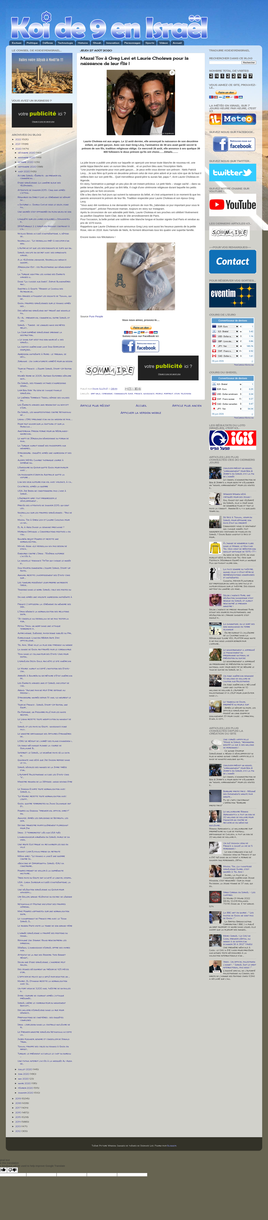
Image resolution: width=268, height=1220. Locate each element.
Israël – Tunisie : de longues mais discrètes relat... (41, 326)
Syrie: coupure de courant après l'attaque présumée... (41, 997)
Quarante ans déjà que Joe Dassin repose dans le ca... (44, 761)
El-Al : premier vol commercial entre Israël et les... (44, 319)
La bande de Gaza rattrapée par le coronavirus (44, 649)
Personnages (132, 42)
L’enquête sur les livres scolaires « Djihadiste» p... (44, 220)
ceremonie (107, 393)
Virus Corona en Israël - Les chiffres (239, 894)
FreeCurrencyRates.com (244, 365)
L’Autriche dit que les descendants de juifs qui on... (45, 248)
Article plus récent (95, 405)
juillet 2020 (25, 1069)
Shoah (97, 42)
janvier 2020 (26, 1092)
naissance (149, 393)
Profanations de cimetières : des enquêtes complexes (40, 1019)
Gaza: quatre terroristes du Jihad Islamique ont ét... (44, 805)
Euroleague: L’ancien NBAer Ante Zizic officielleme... (39, 639)
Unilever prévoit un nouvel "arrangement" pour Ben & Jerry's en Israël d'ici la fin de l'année (238, 472)
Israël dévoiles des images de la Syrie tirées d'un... (42, 768)
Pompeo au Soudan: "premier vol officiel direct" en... (43, 812)
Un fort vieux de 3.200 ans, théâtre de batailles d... (44, 990)
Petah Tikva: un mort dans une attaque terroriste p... (39, 627)
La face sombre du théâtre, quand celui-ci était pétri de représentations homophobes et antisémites (238, 573)
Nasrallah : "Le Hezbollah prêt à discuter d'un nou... (43, 242)
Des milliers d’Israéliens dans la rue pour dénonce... (41, 1011)
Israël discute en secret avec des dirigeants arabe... (42, 254)
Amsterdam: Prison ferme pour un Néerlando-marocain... (43, 432)
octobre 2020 (26, 162)
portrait (168, 393)
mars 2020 (24, 1083)
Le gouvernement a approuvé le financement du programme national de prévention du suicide (239, 654)
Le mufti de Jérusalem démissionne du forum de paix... (43, 440)
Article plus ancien (187, 405)
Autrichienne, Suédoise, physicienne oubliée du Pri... (45, 633)
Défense (48, 42)
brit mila (95, 393)
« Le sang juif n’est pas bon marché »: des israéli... (41, 341)
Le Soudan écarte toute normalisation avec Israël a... (41, 790)
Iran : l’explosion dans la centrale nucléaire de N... (44, 1026)
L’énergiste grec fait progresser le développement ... (37, 499)
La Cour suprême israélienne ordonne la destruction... (40, 333)
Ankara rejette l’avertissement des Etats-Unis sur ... (44, 576)
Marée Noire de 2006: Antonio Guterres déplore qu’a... (44, 377)
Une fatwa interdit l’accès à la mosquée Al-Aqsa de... (45, 1062)
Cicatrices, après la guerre (33, 486)
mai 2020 (23, 1078)
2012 (18, 1131)
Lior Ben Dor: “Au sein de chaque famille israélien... (40, 391)
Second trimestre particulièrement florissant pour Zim (43, 826)
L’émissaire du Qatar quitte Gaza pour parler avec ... (43, 469)
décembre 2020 (27, 152)
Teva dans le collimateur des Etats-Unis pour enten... (43, 655)
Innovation (112, 42)
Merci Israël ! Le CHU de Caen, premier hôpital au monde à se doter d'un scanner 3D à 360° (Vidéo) (237, 940)
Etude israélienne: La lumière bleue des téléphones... (39, 184)
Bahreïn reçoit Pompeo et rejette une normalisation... (38, 540)
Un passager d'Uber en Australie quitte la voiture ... (41, 476)
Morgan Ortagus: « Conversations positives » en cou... (44, 533)
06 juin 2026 (218, 361)
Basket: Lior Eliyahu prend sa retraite (39, 851)
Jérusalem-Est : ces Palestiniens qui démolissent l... (44, 268)
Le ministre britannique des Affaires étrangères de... (44, 735)
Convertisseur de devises (232, 320)
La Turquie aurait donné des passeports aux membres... (42, 447)
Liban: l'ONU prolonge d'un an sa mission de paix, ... (45, 419)
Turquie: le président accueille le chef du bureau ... (44, 1055)
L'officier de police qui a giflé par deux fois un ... (44, 976)
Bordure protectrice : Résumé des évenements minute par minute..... (239, 794)
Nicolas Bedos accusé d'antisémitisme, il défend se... (43, 235)
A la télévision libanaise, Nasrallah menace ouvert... (42, 261)
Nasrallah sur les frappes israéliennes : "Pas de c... (45, 514)
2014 (18, 1121)
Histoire (83, 42)
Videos (163, 42)
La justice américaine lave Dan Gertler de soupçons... (41, 348)
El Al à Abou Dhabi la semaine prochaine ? (41, 527)
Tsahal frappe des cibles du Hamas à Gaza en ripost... (43, 1048)
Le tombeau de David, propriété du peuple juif (236, 703)
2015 (18, 1117)
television (186, 393)
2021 (18, 143)
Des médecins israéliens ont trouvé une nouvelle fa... (44, 312)
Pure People (96, 316)
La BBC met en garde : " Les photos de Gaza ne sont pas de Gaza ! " (238, 915)
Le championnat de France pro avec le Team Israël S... (42, 920)
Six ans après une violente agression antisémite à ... (45, 598)
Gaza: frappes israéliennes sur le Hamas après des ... (44, 304)
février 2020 (26, 1087)
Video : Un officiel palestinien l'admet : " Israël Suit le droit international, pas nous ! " (239, 964)
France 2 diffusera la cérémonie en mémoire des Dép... (44, 605)
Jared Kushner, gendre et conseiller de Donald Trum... (43, 1040)
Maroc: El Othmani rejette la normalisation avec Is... (42, 982)
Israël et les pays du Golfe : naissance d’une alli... (42, 728)
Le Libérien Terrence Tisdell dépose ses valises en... (43, 399)
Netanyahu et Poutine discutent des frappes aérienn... (42, 905)
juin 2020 (24, 1073)
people (159, 393)
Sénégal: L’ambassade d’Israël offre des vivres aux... (44, 949)
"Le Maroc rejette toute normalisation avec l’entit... (42, 797)
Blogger (171, 1145)
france (138, 393)
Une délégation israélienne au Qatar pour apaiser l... (41, 891)
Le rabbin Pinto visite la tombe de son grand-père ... (45, 927)
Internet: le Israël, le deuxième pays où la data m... (44, 754)
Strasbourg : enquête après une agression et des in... (44, 454)
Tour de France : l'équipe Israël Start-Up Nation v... (45, 370)
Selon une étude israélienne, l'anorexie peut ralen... (41, 963)
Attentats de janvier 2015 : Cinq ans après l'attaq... (41, 191)
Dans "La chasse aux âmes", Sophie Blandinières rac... (44, 283)
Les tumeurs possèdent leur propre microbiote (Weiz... (43, 584)
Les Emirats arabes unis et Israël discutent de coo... (43, 684)
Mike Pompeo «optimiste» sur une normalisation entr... (43, 912)
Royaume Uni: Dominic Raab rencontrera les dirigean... (42, 941)
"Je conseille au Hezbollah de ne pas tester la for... (43, 620)
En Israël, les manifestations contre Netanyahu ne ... (44, 413)
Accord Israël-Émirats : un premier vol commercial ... (39, 177)
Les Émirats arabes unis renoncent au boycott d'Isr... (43, 406)
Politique (32, 42)
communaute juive (123, 393)
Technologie (65, 42)
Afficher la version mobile (140, 412)
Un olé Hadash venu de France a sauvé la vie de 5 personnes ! (238, 846)
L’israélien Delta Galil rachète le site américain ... (44, 662)
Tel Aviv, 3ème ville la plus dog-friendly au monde (45, 644)
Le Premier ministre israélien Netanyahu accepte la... (45, 1033)
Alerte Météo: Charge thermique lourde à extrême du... (41, 461)
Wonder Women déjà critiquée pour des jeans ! (237, 495)
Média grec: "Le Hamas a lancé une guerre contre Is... (41, 857)
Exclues (16, 42)
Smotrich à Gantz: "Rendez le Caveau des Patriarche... (40, 290)
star (176, 393)
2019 (18, 1098)
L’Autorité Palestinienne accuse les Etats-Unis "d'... (43, 776)
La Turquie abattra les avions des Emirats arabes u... (41, 275)
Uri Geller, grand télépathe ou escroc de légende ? (45, 898)
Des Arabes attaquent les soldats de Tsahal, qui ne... (44, 297)
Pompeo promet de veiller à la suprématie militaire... (41, 872)
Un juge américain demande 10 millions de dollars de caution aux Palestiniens (238, 678)
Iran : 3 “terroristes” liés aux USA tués (39, 832)
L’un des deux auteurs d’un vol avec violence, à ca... (45, 481)
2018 (18, 1103)
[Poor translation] (12, 1170)
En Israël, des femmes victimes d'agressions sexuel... (42, 384)
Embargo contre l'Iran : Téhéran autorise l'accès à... (41, 555)
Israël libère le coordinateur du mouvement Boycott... (42, 1004)
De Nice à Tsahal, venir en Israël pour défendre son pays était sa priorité (237, 520)
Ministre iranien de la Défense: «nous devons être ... (45, 783)
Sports (149, 42)
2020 (18, 148)
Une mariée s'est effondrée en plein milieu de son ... (44, 213)
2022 (18, 139)
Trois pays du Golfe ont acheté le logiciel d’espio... (45, 877)
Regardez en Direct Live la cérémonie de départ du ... (44, 198)
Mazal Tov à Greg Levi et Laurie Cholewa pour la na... (44, 521)
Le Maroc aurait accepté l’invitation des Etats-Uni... (44, 670)
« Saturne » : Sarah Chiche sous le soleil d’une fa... (43, 206)
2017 (18, 1107)
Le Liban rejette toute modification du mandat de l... (44, 720)
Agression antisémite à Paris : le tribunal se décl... (42, 355)
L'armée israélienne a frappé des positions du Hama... (43, 934)
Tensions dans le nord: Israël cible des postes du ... (44, 591)
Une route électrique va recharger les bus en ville (43, 846)
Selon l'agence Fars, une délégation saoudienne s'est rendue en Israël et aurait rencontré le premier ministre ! (238, 601)
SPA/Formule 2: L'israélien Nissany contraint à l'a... (44, 227)
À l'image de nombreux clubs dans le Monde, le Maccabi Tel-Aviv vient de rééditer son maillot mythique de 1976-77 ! (239, 547)
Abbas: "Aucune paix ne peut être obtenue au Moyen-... (41, 691)
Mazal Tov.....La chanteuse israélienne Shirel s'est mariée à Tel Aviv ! (237, 869)
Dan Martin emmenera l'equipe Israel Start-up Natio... (44, 569)
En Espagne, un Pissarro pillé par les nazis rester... (42, 713)
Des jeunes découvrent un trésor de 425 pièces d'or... (43, 971)
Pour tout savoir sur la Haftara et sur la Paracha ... (41, 425)
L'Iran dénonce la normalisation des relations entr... (43, 613)
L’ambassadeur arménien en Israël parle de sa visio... (44, 838)
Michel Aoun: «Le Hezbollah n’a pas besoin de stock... (42, 547)
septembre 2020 (27, 166)
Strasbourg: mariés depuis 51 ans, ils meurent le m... (44, 699)
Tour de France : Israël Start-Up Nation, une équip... (43, 706)
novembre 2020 (27, 157)
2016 (18, 1112)
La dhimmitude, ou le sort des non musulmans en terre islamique (239, 626)
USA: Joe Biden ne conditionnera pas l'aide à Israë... (42, 492)
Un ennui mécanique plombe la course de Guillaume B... (40, 747)
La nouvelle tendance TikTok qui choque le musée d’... (44, 562)
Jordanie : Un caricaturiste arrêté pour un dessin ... (45, 362)
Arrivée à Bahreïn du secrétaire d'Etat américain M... (45, 677)
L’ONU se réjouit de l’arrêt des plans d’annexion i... (45, 741)
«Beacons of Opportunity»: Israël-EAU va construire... (41, 865)
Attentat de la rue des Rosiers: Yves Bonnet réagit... (42, 956)
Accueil (177, 42)
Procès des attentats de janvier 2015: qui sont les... (43, 507)
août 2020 (24, 171)
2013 (18, 1126)
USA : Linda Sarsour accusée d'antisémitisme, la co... (44, 883)
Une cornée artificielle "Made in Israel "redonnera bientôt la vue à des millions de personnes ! (238, 743)
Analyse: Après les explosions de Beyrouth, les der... (43, 819)
